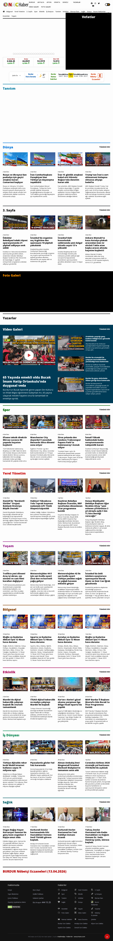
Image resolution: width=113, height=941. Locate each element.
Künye (10, 890)
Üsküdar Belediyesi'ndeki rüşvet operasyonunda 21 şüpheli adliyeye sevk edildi (15, 243)
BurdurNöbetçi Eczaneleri (95, 76)
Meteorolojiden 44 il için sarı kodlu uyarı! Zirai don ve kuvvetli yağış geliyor (41, 577)
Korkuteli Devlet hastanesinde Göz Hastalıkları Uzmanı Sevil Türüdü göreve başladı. (40, 835)
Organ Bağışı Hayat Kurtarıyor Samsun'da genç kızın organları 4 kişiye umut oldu (14, 834)
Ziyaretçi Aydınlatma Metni (17, 902)
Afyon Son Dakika (97, 923)
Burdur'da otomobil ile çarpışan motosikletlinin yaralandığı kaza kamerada (97, 359)
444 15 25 (46, 902)
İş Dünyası (50, 11)
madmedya (61, 937)
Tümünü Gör (104, 147)
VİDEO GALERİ (34, 7)
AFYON (49, 2)
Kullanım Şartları (38, 898)
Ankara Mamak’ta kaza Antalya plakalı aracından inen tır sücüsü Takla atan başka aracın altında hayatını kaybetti (96, 244)
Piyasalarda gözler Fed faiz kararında (42, 764)
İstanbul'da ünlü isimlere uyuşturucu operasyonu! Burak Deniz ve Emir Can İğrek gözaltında (97, 578)
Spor (35, 11)
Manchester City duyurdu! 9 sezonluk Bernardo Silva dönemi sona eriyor (42, 441)
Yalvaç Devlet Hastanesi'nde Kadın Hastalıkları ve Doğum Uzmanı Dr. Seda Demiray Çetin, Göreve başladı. (97, 836)
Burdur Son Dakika (64, 923)
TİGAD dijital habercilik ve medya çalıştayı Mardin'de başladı (42, 702)
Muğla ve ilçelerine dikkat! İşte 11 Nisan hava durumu (96, 639)
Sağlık (83, 11)
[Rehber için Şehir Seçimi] (15, 75)
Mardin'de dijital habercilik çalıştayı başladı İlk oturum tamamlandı (13, 703)
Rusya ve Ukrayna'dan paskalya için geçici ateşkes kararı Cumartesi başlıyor (15, 179)
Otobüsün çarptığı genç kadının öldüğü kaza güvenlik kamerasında (98, 339)
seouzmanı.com (79, 937)
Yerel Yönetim (19, 11)
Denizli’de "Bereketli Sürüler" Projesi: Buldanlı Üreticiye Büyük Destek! (14, 505)
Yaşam (13, 16)
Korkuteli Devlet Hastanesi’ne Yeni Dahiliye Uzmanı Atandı (67, 834)
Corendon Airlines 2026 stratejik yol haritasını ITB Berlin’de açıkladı (97, 765)
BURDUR (32, 2)
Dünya (89, 11)
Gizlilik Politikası (38, 894)
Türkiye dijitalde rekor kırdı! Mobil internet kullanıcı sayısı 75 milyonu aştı (15, 767)
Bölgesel (9, 11)
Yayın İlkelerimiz (13, 894)
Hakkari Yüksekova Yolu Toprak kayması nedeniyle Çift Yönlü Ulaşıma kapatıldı (41, 505)
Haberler (69, 937)
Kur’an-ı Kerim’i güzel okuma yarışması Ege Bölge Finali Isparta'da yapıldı (70, 703)
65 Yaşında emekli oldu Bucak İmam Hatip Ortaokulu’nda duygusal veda (27, 381)
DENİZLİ (65, 2)
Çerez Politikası (13, 898)
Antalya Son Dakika (80, 923)
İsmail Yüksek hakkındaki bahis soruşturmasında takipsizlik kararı (94, 441)
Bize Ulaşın (36, 890)
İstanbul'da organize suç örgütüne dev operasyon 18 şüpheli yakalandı (41, 242)
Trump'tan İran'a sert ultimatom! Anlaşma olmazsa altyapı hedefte (96, 179)
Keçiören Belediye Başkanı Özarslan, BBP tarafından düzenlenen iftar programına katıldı (70, 506)
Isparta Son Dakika (64, 928)
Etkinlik (41, 11)
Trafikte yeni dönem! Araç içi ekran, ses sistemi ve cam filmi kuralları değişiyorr (14, 577)
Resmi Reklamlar (99, 11)
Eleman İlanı (74, 11)
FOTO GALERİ (46, 7)
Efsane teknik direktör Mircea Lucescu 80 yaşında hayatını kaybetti (15, 441)
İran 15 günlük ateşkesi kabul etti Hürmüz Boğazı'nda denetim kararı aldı (70, 179)
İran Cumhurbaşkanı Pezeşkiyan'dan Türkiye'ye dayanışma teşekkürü (42, 179)
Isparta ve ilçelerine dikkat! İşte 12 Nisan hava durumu (41, 639)
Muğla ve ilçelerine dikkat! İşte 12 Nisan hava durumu (14, 639)
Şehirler (93, 919)
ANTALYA (40, 2)
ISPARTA (57, 2)
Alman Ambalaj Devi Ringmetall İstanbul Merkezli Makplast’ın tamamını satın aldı (69, 767)
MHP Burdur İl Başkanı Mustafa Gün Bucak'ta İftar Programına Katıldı (97, 703)
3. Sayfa (29, 11)
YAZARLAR (76, 2)
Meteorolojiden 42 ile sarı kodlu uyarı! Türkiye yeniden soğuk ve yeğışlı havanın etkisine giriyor (70, 578)
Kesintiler (6, 16)
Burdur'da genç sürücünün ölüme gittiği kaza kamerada (98, 379)
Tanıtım (58, 11)
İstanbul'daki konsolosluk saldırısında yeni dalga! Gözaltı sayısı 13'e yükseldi (70, 243)
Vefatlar (66, 11)
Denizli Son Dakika (80, 928)
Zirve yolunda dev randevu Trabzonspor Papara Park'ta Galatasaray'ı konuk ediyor (69, 442)
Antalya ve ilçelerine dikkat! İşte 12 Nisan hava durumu (69, 639)
